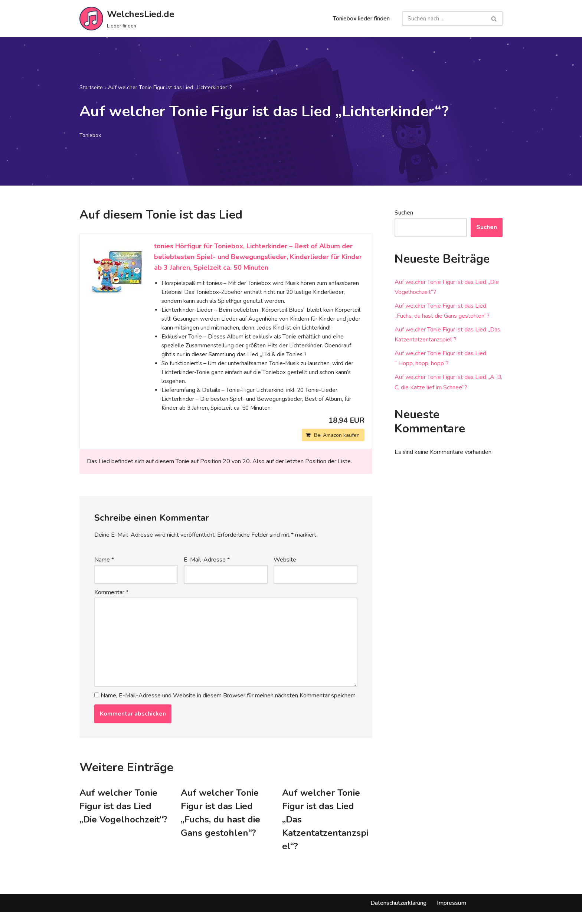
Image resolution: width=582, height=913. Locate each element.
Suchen (404, 213)
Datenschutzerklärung (398, 903)
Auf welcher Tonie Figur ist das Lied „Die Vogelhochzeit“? (123, 806)
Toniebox (90, 135)
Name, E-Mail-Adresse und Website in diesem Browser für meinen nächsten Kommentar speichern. (229, 696)
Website (285, 560)
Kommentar (111, 593)
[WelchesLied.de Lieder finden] (126, 18)
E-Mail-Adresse (207, 560)
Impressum (451, 903)
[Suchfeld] (444, 18)
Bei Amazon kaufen (337, 435)
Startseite (91, 87)
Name (104, 560)
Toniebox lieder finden (361, 18)
